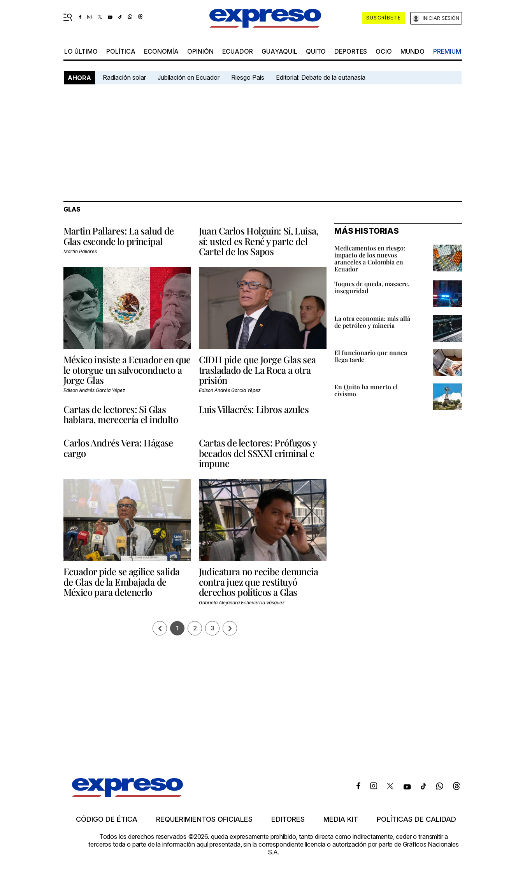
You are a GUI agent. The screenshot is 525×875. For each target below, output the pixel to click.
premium (447, 51)
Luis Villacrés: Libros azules (254, 409)
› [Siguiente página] (230, 628)
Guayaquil (279, 51)
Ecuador (237, 51)
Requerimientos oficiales (204, 819)
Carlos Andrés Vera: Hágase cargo (118, 447)
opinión (200, 51)
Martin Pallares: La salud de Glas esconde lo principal (118, 235)
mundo (412, 51)
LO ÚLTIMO (81, 51)
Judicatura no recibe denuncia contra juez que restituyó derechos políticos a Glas (258, 581)
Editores (288, 819)
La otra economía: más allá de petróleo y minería (372, 321)
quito (316, 51)
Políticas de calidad (416, 819)
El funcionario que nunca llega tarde (370, 356)
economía (161, 51)
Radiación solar (124, 77)
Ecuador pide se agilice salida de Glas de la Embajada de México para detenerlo (121, 581)
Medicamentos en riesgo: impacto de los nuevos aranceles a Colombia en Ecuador (370, 258)
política (120, 51)
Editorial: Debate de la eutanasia (320, 77)
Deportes (350, 51)
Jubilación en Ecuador (188, 77)
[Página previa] (160, 628)
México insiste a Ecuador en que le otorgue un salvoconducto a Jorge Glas (127, 369)
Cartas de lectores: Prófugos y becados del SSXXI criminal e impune (258, 452)
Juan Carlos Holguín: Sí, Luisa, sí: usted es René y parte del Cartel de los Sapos (258, 240)
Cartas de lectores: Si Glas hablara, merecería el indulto (120, 414)
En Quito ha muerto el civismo (366, 390)
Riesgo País (247, 77)
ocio (384, 51)
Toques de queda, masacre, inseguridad (371, 287)
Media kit (340, 819)
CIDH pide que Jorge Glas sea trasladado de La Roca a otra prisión (257, 369)
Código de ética (106, 819)
